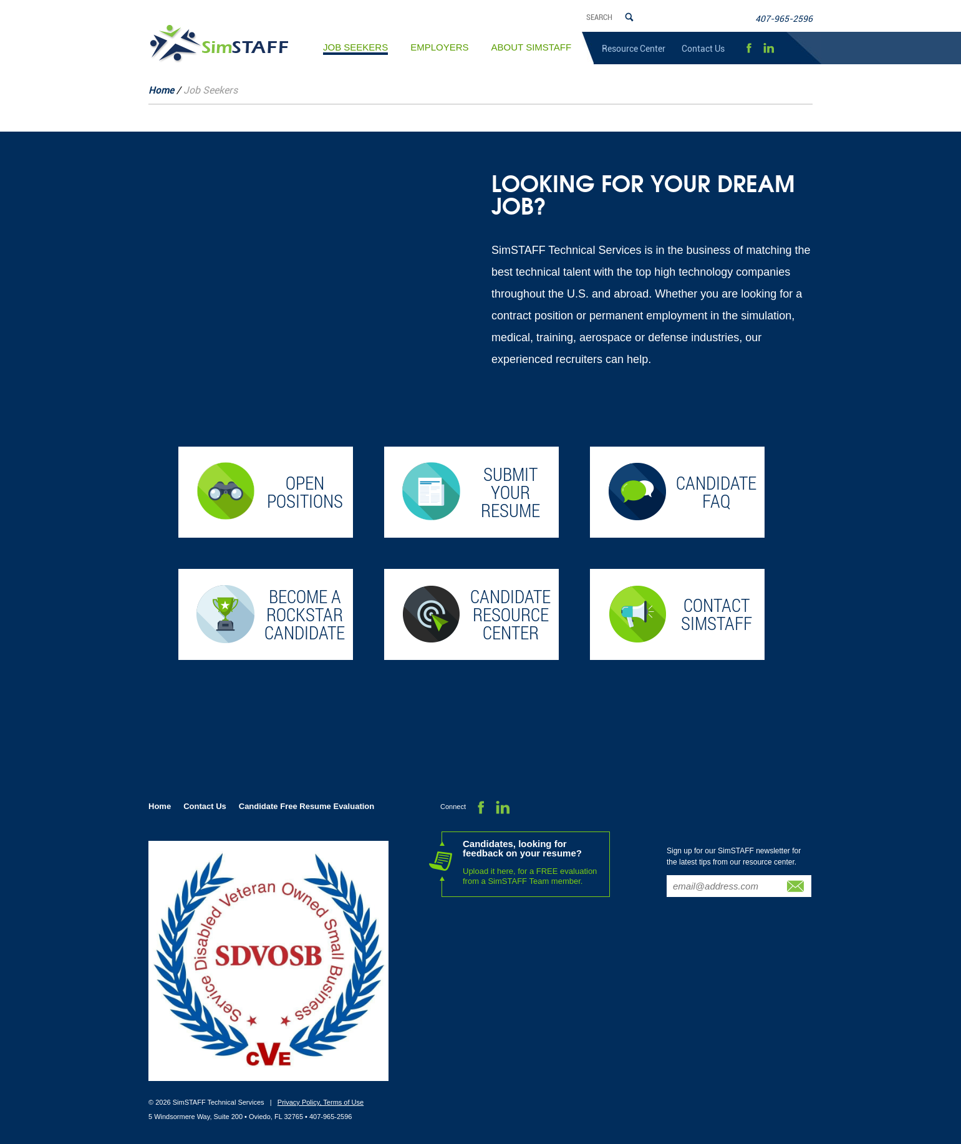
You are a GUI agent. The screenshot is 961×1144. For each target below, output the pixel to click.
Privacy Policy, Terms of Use (321, 1102)
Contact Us (703, 48)
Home (161, 90)
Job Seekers (355, 48)
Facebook (748, 48)
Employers (439, 47)
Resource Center (633, 48)
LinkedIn (768, 48)
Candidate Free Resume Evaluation (306, 806)
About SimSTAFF (531, 47)
